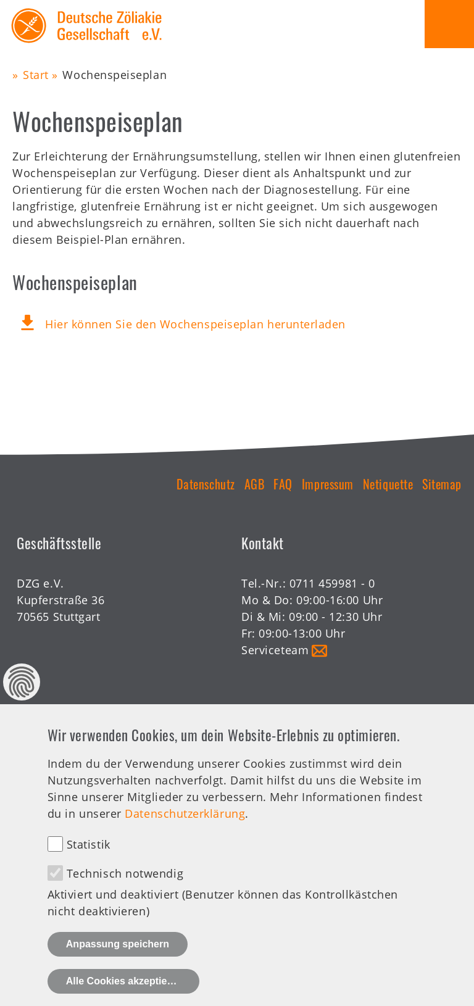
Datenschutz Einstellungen (21, 681)
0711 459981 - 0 (332, 583)
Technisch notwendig (125, 873)
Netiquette (388, 484)
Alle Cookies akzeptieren (124, 981)
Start (36, 74)
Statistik (88, 844)
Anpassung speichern (117, 944)
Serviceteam (275, 649)
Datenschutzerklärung (185, 813)
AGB (254, 484)
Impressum (328, 484)
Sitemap (442, 484)
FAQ (283, 484)
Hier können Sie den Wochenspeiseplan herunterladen (195, 324)
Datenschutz (206, 484)
